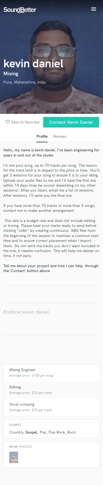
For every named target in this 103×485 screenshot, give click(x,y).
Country (16, 432)
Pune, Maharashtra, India (24, 82)
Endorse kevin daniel (26, 312)
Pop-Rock (57, 432)
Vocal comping (21, 404)
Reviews (59, 136)
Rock (71, 432)
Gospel (31, 432)
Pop (43, 432)
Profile (42, 136)
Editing (15, 387)
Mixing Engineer (22, 370)
